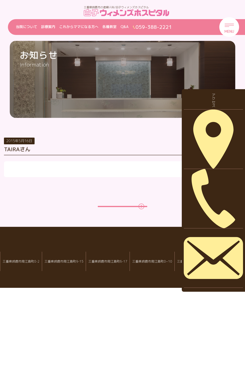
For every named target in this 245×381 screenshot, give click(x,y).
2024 (210, 245)
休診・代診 (215, 165)
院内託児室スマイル (217, 348)
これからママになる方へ (78, 26)
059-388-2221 (71, 361)
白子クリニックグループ (122, 336)
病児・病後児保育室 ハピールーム (168, 348)
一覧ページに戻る (118, 294)
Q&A (125, 26)
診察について (216, 189)
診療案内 (48, 26)
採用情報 (213, 177)
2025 (210, 232)
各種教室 (109, 26)
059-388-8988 (121, 361)
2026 (210, 220)
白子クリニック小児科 (119, 348)
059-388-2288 (22, 361)
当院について (26, 26)
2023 (210, 257)
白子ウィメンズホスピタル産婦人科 (69, 348)
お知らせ (213, 152)
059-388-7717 (169, 361)
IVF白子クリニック (21, 348)
